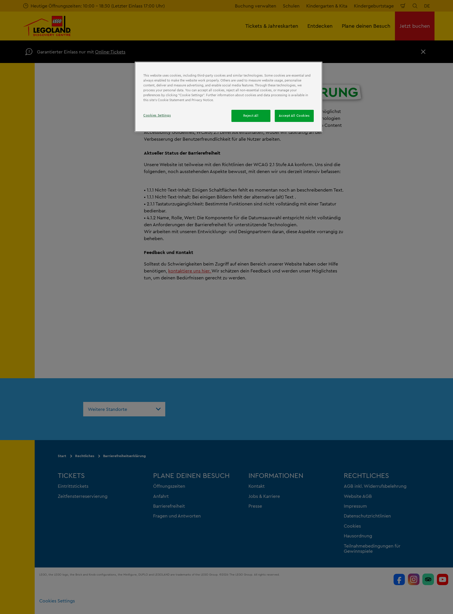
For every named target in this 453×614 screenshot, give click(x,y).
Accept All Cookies (294, 116)
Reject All (251, 116)
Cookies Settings (157, 115)
